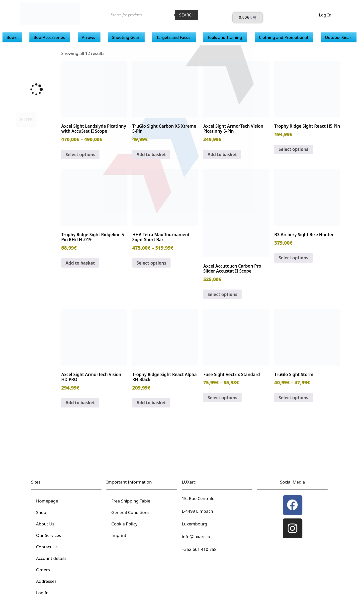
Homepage (47, 501)
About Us (45, 524)
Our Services (48, 535)
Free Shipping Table (130, 501)
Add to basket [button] (151, 154)
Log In (325, 15)
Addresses (46, 581)
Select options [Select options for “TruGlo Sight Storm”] (293, 398)
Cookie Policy (124, 524)
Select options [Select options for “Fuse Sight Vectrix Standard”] (222, 398)
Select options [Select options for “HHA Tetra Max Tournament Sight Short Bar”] (151, 263)
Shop (41, 512)
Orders (43, 570)
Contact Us (47, 547)
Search (186, 14)
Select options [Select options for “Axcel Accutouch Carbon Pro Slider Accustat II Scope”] (222, 294)
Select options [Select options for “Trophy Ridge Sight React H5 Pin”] (293, 149)
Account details (51, 558)
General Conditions (130, 512)
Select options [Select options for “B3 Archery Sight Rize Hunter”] (293, 258)
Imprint (118, 535)
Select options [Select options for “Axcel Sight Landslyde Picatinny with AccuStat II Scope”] (80, 154)
